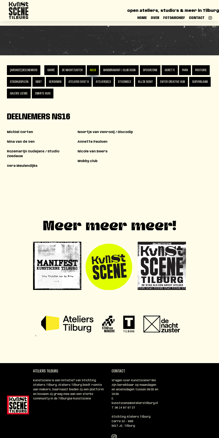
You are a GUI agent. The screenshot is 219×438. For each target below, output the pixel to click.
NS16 (93, 70)
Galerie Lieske (19, 93)
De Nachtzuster (72, 70)
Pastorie (201, 70)
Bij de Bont (145, 82)
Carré (51, 70)
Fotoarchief (174, 20)
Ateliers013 (103, 82)
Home (142, 20)
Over (155, 20)
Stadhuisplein (19, 82)
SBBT (38, 82)
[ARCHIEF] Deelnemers (23, 70)
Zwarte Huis (42, 93)
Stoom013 (124, 82)
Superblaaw (200, 82)
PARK (185, 70)
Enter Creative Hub (172, 82)
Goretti (170, 70)
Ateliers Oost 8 (78, 82)
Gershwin (55, 82)
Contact (197, 20)
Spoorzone (150, 70)
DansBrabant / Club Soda (119, 70)
